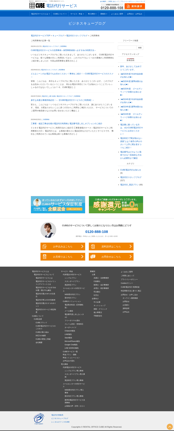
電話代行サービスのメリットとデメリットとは (46, 282)
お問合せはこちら (111, 257)
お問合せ (126, 301)
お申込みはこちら (63, 246)
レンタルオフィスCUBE (60, 422)
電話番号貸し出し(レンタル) (74, 315)
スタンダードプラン (72, 281)
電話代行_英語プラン (129, 185)
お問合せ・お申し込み (129, 295)
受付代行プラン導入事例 (74, 396)
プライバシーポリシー (127, 1)
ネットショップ (99, 305)
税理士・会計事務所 (101, 285)
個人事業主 (98, 312)
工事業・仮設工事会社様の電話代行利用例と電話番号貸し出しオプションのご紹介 (66, 124)
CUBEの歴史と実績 (43, 339)
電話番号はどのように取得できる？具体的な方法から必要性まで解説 (130, 155)
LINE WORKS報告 (72, 348)
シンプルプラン (70, 278)
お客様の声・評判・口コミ (75, 406)
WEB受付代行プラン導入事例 (74, 391)
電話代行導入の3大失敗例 (45, 300)
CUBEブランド (41, 323)
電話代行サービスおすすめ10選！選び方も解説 (46, 289)
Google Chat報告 (71, 345)
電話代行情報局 (57, 415)
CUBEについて (59, 14)
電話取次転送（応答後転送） (74, 306)
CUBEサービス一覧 (70, 352)
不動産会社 (98, 316)
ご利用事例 (62, 46)
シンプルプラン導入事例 (74, 371)
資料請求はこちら (111, 246)
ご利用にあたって (113, 1)
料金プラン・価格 (69, 355)
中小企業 (97, 302)
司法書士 (97, 292)
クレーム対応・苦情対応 (74, 324)
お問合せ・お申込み (134, 14)
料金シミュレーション (71, 358)
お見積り (126, 305)
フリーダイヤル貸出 (72, 320)
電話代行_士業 (47, 96)
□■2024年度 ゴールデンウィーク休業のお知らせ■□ (131, 117)
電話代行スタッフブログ (51, 46)
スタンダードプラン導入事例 (75, 375)
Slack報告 (68, 338)
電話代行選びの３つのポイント (46, 304)
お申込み (126, 312)
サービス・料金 (77, 14)
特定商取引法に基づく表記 (131, 291)
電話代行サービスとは (40, 14)
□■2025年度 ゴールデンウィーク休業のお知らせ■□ (131, 92)
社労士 (96, 295)
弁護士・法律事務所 (101, 278)
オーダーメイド (70, 327)
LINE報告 (68, 334)
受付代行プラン (70, 298)
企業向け (95, 299)
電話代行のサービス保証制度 (46, 310)
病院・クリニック (100, 309)
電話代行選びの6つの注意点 (45, 295)
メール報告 (69, 311)
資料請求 (126, 308)
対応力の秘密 (41, 336)
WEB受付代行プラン (72, 294)
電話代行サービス (61, 6)
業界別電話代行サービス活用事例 (75, 401)
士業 (93, 274)
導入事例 (92, 14)
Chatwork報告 (70, 331)
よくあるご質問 (117, 14)
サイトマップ (140, 1)
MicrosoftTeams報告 (72, 341)
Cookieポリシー (127, 283)
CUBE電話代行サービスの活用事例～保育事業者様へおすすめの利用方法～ (63, 50)
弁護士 (54, 96)
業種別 (103, 14)
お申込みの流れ (69, 361)
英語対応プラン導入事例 (74, 380)
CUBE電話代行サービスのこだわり (46, 327)
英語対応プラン (70, 285)
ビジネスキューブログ (87, 23)
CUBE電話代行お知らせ (130, 170)
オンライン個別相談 (130, 298)
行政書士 (97, 281)
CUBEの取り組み (42, 332)
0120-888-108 (96, 232)
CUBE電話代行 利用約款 (130, 287)
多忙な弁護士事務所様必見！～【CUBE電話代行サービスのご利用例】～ (62, 100)
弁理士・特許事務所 (101, 288)
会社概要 (103, 1)
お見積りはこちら (63, 257)
